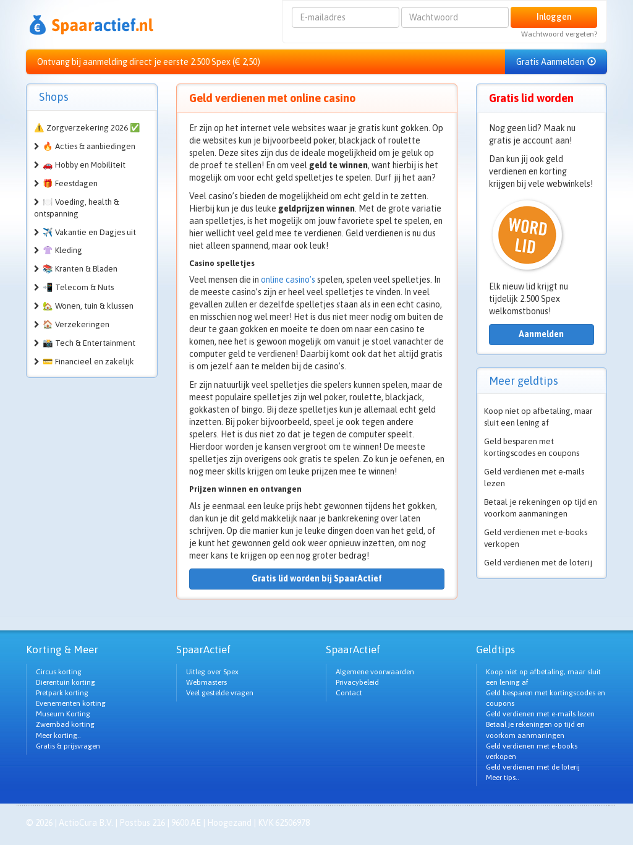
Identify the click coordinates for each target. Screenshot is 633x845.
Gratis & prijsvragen (68, 746)
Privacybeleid (357, 682)
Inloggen (554, 17)
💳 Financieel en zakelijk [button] (88, 361)
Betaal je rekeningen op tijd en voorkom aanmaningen (540, 507)
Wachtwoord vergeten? (559, 34)
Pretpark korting (62, 692)
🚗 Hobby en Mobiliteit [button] (84, 164)
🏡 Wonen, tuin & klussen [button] (88, 306)
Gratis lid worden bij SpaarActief (317, 578)
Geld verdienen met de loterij (538, 562)
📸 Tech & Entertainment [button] (89, 343)
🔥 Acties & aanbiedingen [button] (89, 146)
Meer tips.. (502, 777)
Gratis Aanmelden (556, 62)
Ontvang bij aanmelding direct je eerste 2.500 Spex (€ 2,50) (148, 62)
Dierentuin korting (65, 682)
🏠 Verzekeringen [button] (76, 324)
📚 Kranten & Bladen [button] (80, 268)
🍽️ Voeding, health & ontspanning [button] (76, 207)
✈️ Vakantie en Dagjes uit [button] (89, 232)
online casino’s (288, 280)
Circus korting (59, 671)
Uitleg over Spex (212, 671)
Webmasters (206, 682)
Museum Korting (63, 714)
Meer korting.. (58, 735)
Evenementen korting (71, 703)
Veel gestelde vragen (219, 692)
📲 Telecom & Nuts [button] (78, 287)
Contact (349, 692)
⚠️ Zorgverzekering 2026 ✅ (87, 127)
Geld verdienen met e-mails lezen (534, 477)
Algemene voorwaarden (375, 671)
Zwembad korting (65, 724)
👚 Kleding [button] (62, 250)
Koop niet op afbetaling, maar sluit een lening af (538, 416)
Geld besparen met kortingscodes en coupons (531, 447)
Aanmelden (541, 334)
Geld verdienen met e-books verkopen (535, 538)
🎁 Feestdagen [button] (70, 183)
